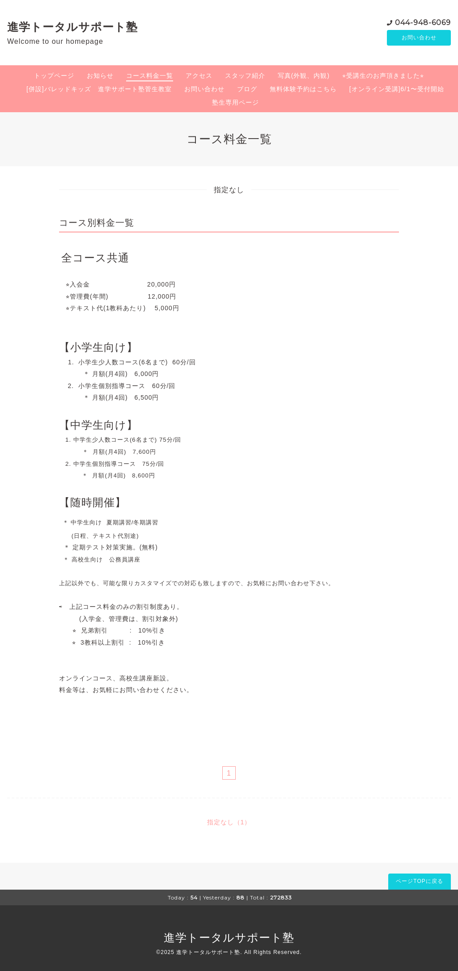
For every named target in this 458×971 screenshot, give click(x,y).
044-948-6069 (423, 22)
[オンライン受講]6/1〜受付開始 (396, 89)
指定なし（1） (229, 822)
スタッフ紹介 (245, 75)
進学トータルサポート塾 (72, 27)
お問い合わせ (419, 38)
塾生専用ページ (235, 102)
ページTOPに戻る (419, 881)
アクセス (199, 75)
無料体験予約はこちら (303, 89)
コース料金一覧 (149, 75)
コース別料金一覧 (96, 223)
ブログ (247, 89)
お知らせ (100, 75)
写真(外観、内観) (304, 75)
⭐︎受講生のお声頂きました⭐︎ (383, 75)
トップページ (54, 75)
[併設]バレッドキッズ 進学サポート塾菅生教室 (99, 89)
